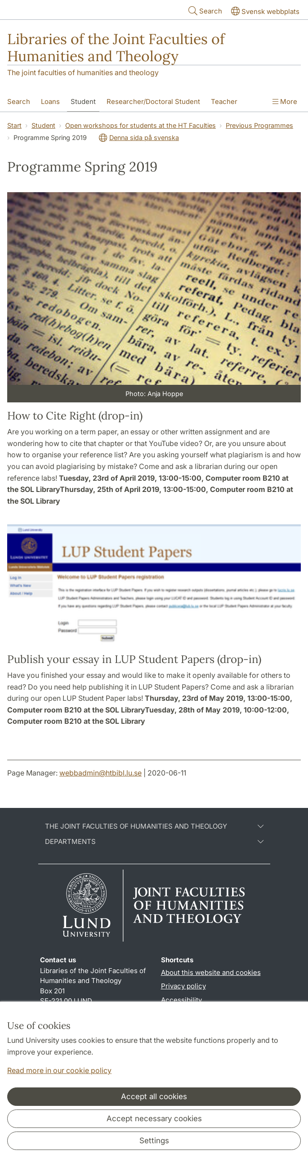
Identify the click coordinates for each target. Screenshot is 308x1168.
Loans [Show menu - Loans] (50, 101)
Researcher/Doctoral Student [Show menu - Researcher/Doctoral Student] (153, 101)
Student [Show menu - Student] (83, 101)
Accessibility (181, 1000)
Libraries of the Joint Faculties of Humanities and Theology (116, 47)
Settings (154, 1140)
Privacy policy (183, 986)
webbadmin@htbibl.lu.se (100, 772)
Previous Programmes (259, 125)
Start (14, 125)
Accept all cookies (154, 1096)
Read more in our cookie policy (59, 1070)
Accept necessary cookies (154, 1118)
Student (43, 125)
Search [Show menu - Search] (18, 101)
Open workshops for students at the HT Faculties (140, 125)
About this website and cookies (211, 972)
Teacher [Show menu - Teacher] (224, 101)
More (284, 101)
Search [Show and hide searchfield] (204, 10)
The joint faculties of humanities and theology (83, 72)
